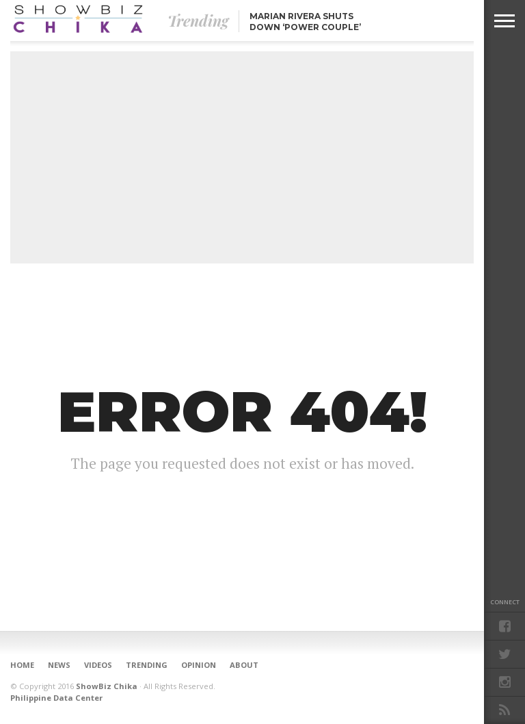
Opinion (198, 665)
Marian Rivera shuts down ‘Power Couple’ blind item (305, 27)
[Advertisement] (242, 157)
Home (22, 665)
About (244, 665)
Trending (146, 665)
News (59, 665)
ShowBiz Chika (106, 686)
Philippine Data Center (56, 698)
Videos (98, 665)
